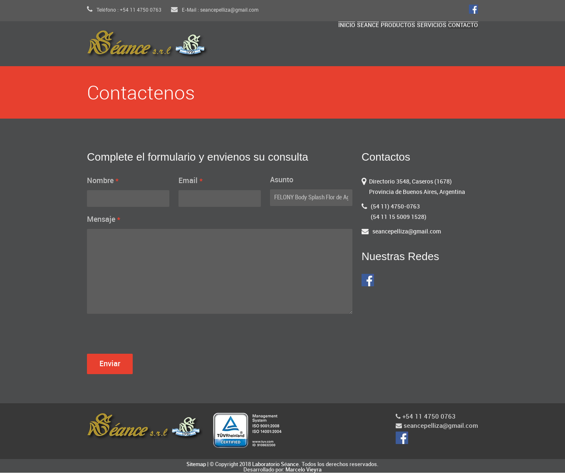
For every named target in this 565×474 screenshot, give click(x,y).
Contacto (460, 46)
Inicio (320, 46)
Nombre (103, 181)
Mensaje (104, 220)
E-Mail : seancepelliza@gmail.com (214, 10)
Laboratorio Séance (275, 466)
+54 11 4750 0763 (426, 418)
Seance (347, 46)
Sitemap (196, 466)
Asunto (281, 181)
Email (190, 181)
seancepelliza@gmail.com (406, 233)
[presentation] (150, 337)
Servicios (422, 46)
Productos (382, 46)
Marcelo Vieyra (303, 471)
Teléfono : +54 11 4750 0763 (124, 10)
